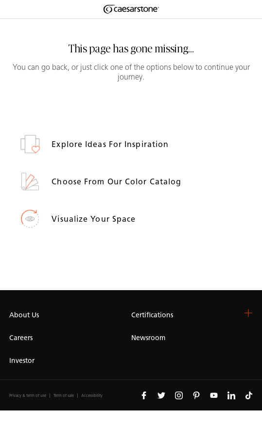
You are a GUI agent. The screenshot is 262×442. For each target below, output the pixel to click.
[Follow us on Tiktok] (249, 395)
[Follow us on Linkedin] (231, 395)
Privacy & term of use (27, 395)
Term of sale (63, 395)
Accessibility (92, 395)
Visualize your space (95, 219)
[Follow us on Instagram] (179, 395)
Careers (21, 338)
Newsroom (148, 338)
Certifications (152, 315)
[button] (248, 313)
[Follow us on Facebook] (144, 395)
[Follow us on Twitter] (161, 395)
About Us (24, 315)
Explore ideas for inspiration (111, 144)
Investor (22, 361)
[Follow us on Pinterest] (196, 395)
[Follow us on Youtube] (214, 395)
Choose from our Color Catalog (118, 181)
